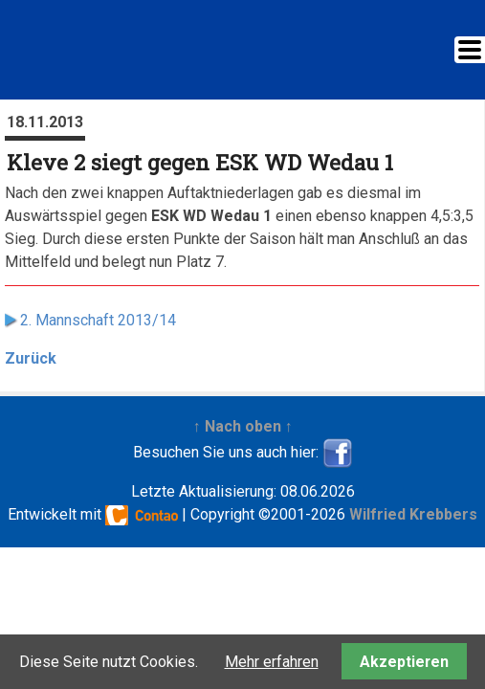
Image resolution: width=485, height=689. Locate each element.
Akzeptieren (404, 662)
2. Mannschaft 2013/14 (98, 320)
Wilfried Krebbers (413, 514)
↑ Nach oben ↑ (243, 426)
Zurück (30, 358)
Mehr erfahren (272, 662)
